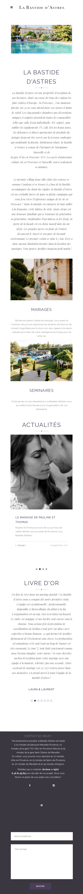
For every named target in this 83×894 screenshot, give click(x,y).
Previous (15, 39)
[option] (41, 492)
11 (58, 56)
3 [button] (43, 569)
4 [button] (46, 569)
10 (55, 56)
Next (67, 39)
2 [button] (40, 569)
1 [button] (37, 569)
